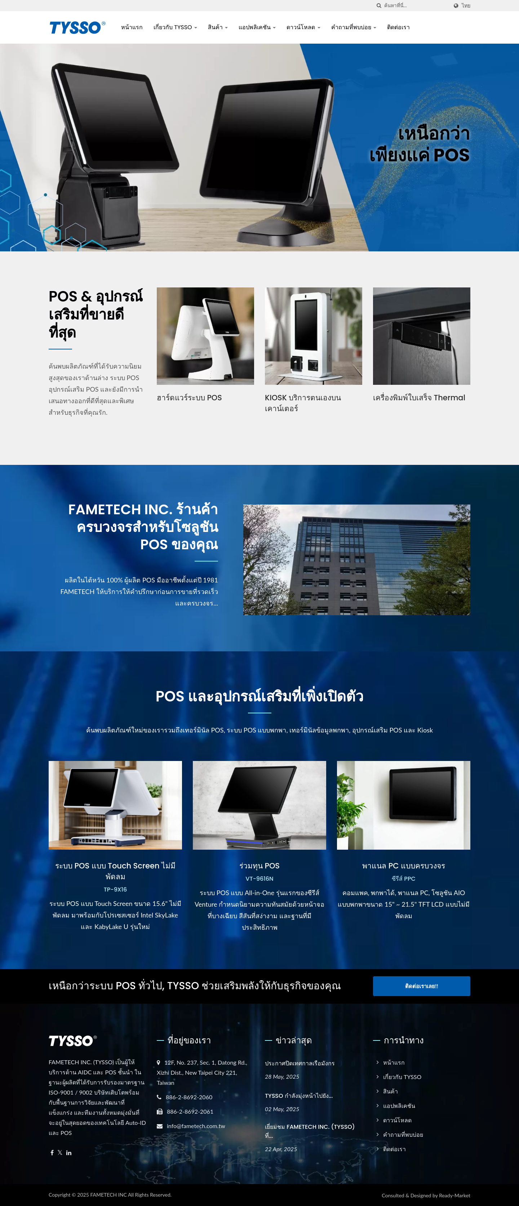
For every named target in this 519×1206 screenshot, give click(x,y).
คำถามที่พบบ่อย (353, 27)
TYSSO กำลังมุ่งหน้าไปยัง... (299, 1095)
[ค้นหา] (378, 5)
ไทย (466, 6)
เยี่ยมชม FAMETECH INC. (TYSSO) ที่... (310, 1131)
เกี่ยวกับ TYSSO (175, 27)
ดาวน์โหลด (303, 27)
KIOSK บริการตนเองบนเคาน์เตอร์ (303, 403)
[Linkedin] (68, 1152)
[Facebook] (52, 1152)
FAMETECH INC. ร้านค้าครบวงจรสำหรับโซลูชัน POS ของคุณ (140, 528)
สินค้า (218, 27)
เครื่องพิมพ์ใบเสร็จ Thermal (419, 397)
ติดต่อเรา (398, 27)
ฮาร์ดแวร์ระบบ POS (189, 397)
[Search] (416, 5)
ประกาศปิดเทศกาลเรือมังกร (300, 1063)
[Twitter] (60, 1152)
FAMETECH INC (108, 1194)
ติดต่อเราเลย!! (421, 986)
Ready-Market (454, 1195)
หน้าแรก (132, 27)
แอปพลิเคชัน (257, 27)
